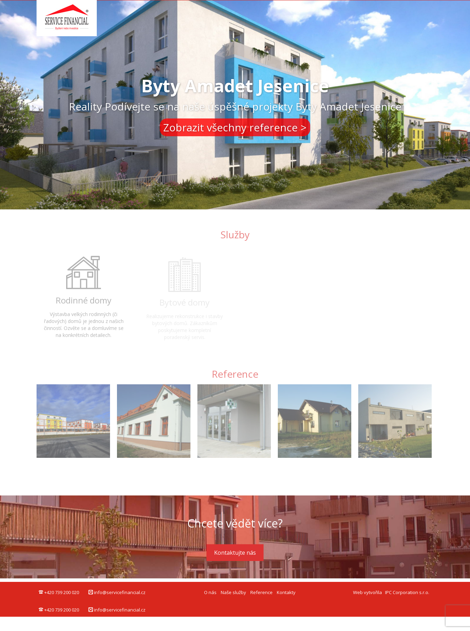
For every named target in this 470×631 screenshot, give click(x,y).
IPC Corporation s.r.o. (407, 592)
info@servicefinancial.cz (117, 592)
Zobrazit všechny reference (230, 127)
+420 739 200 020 (59, 592)
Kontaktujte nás (235, 552)
